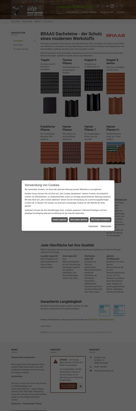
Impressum (93, 226)
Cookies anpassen (60, 220)
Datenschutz (106, 226)
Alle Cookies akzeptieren (100, 220)
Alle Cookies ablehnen (78, 220)
